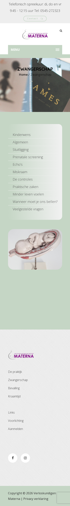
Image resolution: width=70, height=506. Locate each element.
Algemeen (20, 142)
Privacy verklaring (35, 499)
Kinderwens (22, 134)
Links (11, 412)
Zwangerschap (18, 380)
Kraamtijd (14, 396)
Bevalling (14, 388)
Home (23, 75)
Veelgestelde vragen (28, 209)
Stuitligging (21, 149)
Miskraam (20, 172)
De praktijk (15, 372)
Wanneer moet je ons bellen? (35, 201)
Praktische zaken (25, 186)
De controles (23, 179)
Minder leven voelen (28, 194)
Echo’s (18, 164)
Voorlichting (16, 421)
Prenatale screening (28, 157)
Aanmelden (15, 429)
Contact (35, 18)
